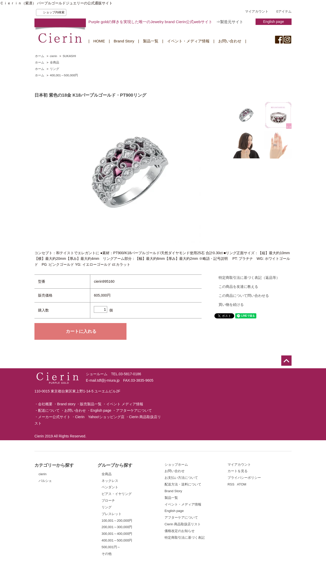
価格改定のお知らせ (180, 531)
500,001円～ (111, 547)
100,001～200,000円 (117, 520)
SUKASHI (69, 56)
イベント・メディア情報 (188, 41)
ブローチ (108, 500)
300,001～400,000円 (117, 534)
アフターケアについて (134, 410)
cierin (53, 56)
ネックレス (110, 481)
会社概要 (45, 404)
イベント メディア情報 (124, 404)
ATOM (241, 484)
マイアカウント (256, 11)
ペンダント (110, 487)
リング (54, 69)
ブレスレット (112, 514)
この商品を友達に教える (238, 286)
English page (273, 22)
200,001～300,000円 (117, 527)
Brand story (66, 404)
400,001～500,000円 (64, 75)
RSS (231, 484)
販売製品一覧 (91, 404)
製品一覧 (150, 41)
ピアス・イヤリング (117, 494)
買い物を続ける (231, 304)
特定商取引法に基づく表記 (185, 537)
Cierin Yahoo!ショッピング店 (99, 417)
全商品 (54, 62)
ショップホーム (176, 464)
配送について (49, 410)
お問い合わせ (229, 41)
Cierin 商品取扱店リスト (183, 524)
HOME (99, 41)
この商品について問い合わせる (244, 295)
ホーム (39, 56)
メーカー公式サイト (54, 417)
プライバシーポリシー (244, 478)
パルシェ (45, 481)
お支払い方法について (181, 478)
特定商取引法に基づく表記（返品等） (249, 278)
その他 (107, 554)
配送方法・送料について (183, 484)
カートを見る (238, 471)
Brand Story (124, 41)
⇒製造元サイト (229, 22)
